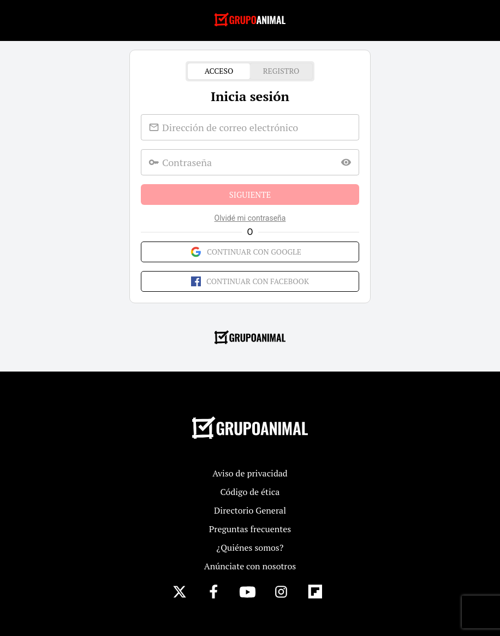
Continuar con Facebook (250, 281)
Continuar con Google (250, 252)
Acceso (219, 71)
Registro (281, 71)
